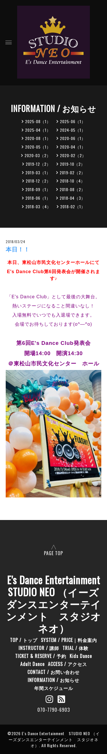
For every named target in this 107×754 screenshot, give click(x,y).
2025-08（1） (38, 121)
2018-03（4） (38, 206)
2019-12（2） (38, 164)
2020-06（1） (73, 138)
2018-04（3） (72, 198)
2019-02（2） (72, 172)
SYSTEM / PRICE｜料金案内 (69, 640)
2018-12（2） (38, 181)
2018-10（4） (72, 181)
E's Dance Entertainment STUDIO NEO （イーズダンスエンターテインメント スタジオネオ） (54, 739)
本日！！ (18, 249)
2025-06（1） (73, 121)
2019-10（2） (72, 164)
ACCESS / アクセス (67, 664)
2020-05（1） (38, 147)
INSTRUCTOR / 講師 (39, 648)
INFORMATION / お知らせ (53, 680)
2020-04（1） (73, 147)
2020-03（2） (38, 155)
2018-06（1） (38, 198)
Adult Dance (32, 664)
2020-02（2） (73, 155)
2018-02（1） (72, 206)
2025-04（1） (38, 130)
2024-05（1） (73, 130)
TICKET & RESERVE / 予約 (40, 656)
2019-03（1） (38, 172)
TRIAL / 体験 (75, 648)
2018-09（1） (38, 189)
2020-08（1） (38, 138)
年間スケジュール (53, 688)
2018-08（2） (72, 189)
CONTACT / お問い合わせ (53, 672)
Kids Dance (81, 656)
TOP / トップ (23, 640)
